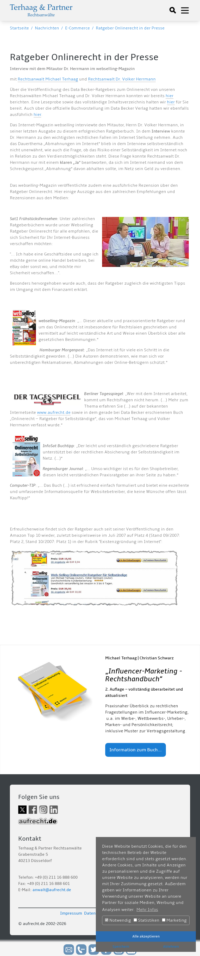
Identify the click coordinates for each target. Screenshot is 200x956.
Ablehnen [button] (171, 946)
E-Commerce (77, 28)
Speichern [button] (121, 946)
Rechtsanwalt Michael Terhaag (48, 79)
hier (169, 95)
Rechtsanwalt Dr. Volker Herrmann (122, 79)
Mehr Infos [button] (147, 909)
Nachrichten (47, 28)
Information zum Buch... (135, 750)
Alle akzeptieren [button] (146, 936)
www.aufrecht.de (54, 412)
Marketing (174, 920)
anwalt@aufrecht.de (52, 889)
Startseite (19, 28)
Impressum (71, 913)
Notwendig (118, 920)
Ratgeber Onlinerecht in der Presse (130, 28)
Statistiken (146, 920)
